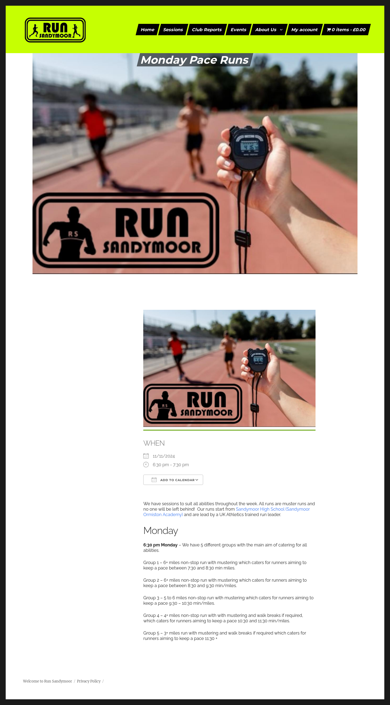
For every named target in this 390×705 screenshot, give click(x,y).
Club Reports (207, 29)
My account (304, 29)
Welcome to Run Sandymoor (47, 681)
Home (147, 29)
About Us (266, 29)
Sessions (173, 29)
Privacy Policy (88, 681)
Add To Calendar (173, 479)
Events (238, 29)
